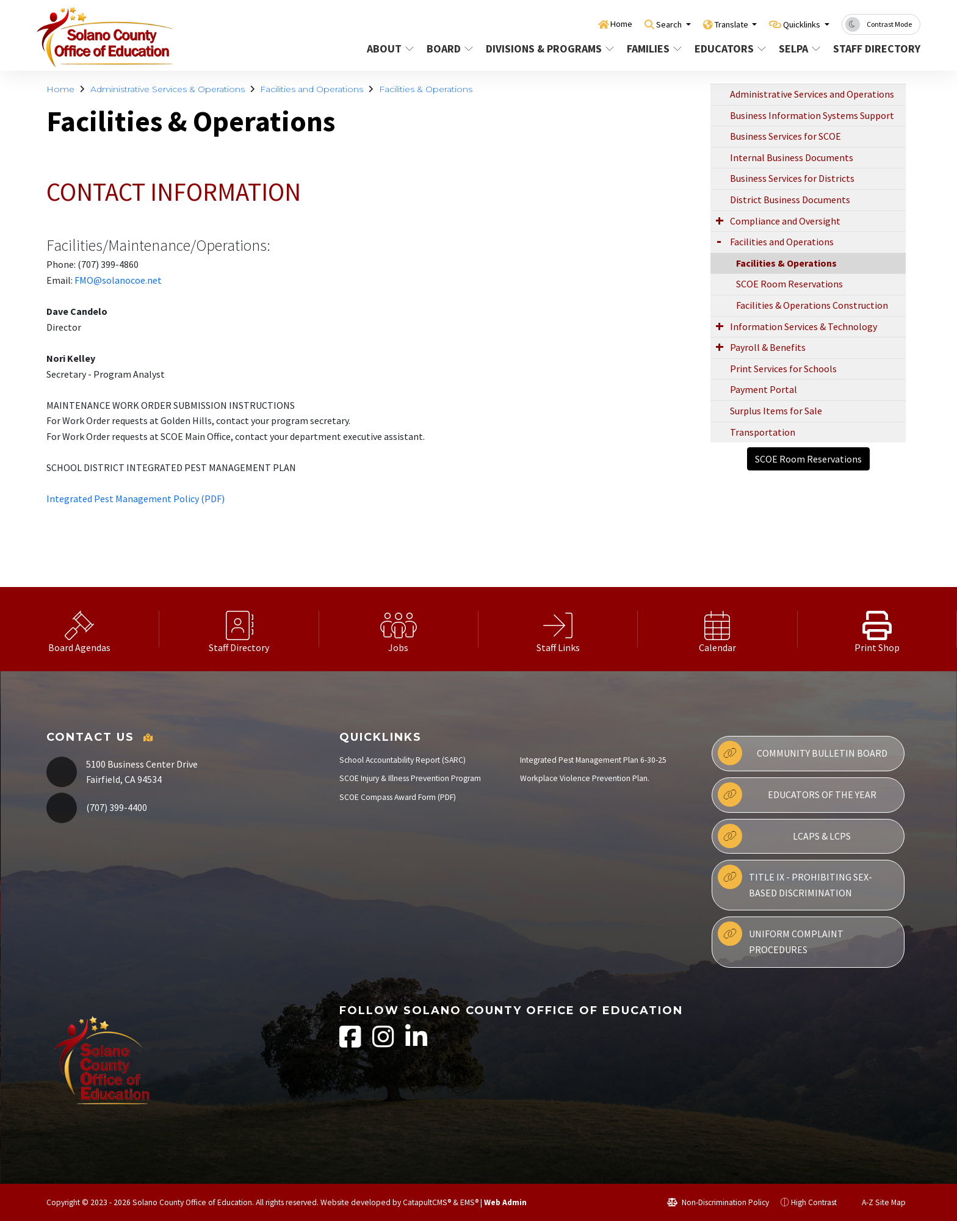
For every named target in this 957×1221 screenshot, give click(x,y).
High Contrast (814, 1202)
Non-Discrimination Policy (718, 1202)
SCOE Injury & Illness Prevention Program (410, 778)
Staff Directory (872, 48)
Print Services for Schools (783, 368)
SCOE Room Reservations (789, 284)
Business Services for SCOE (785, 136)
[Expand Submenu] (720, 220)
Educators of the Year (797, 794)
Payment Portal (763, 389)
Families (654, 48)
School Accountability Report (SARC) (402, 760)
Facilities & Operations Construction (812, 305)
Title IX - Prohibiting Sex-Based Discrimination (795, 882)
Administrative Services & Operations (167, 89)
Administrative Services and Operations (812, 94)
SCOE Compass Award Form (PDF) (397, 797)
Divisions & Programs (546, 48)
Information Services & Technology (803, 326)
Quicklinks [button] (797, 24)
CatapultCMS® (427, 1202)
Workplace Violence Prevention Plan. (584, 778)
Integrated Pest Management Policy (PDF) (135, 498)
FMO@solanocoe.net (118, 280)
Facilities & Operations (425, 89)
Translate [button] (715, 24)
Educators (729, 48)
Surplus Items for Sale (776, 411)
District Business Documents (790, 199)
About (390, 48)
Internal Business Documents (791, 157)
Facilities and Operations (311, 89)
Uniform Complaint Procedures (780, 938)
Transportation (762, 432)
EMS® (469, 1202)
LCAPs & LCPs (784, 836)
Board (450, 48)
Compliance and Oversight (785, 221)
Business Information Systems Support (812, 115)
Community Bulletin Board (802, 753)
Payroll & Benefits (768, 347)
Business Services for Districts (792, 178)
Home (590, 24)
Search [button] (644, 24)
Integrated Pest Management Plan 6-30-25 (593, 760)
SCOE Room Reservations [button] (808, 459)
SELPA (800, 48)
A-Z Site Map (877, 1202)
